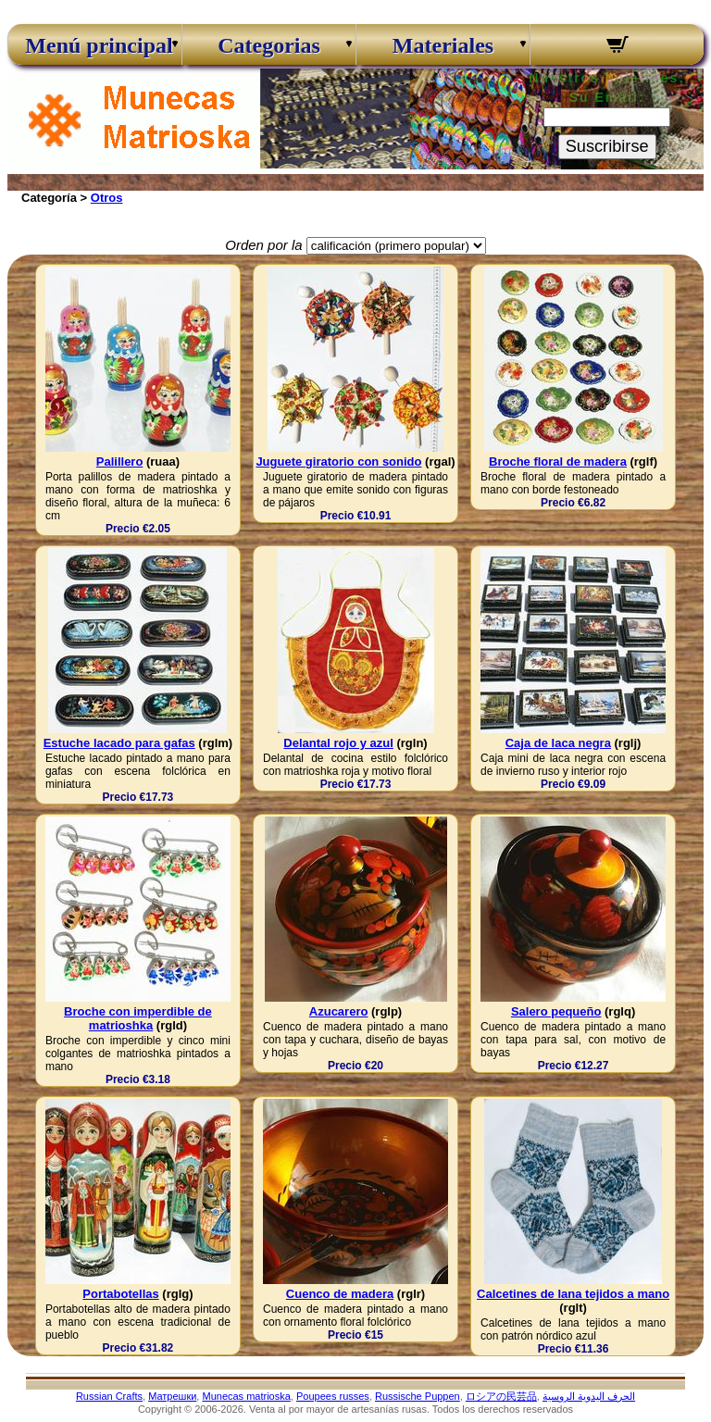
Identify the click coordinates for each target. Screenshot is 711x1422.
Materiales (443, 45)
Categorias (269, 45)
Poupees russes (332, 1396)
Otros (107, 198)
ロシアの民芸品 (501, 1396)
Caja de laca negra (558, 743)
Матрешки (172, 1396)
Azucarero (338, 1011)
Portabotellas (120, 1294)
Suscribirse (607, 146)
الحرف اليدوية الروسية (589, 1396)
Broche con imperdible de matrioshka (138, 1018)
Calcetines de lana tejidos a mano (573, 1294)
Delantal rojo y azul (338, 743)
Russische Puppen (417, 1396)
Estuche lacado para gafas (119, 743)
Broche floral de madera (558, 461)
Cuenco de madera (339, 1294)
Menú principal (94, 45)
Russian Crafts (109, 1396)
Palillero (119, 461)
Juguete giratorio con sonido (338, 461)
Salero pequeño (556, 1011)
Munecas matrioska (246, 1396)
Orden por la (263, 245)
